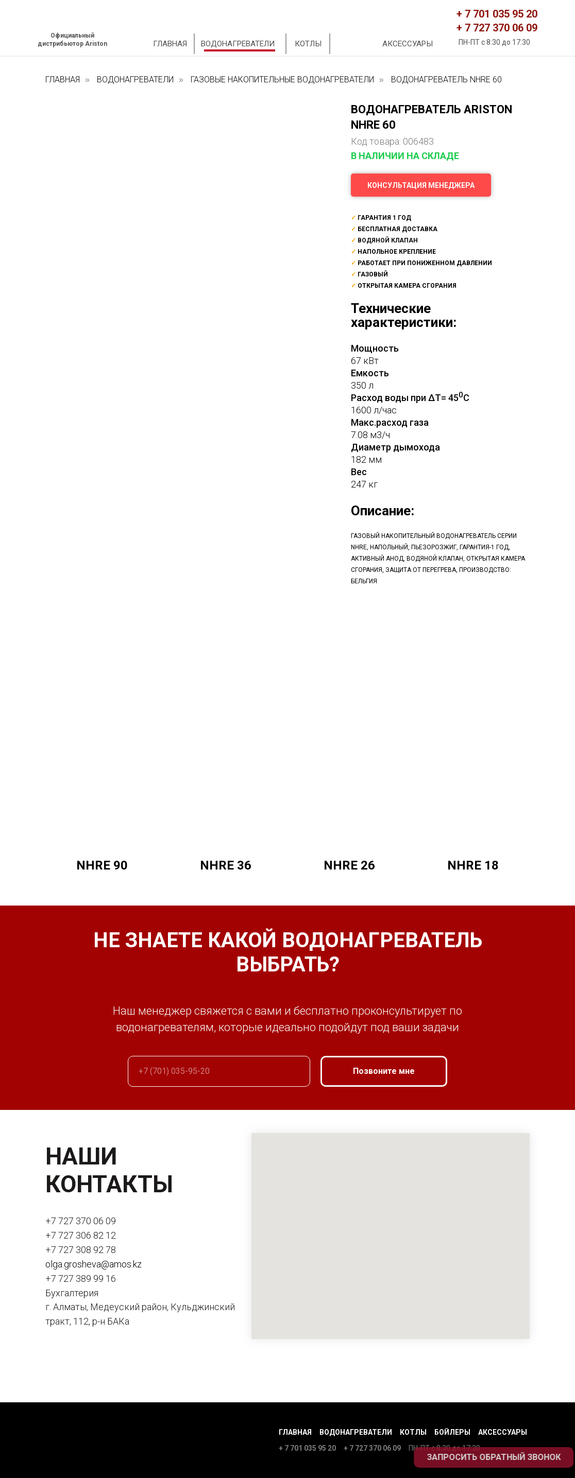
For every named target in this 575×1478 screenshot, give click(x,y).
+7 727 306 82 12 (80, 1235)
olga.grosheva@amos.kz (93, 1264)
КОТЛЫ (308, 43)
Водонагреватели (355, 1432)
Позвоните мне (384, 1071)
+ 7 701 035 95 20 (496, 14)
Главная (295, 1432)
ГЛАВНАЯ (170, 43)
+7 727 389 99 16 (80, 1278)
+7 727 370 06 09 (80, 1221)
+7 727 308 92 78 (80, 1249)
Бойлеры (452, 1432)
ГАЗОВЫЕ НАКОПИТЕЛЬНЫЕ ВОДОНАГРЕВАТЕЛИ (282, 79)
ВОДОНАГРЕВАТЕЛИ (238, 43)
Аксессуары (502, 1432)
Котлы (413, 1432)
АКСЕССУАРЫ (407, 43)
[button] (421, 185)
